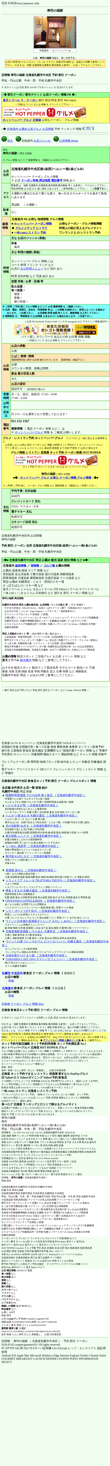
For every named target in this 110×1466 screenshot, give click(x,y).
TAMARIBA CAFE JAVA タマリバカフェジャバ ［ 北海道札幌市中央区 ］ (52, 959)
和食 (11, 980)
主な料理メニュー (31, 268)
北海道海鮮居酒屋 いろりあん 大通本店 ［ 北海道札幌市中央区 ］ (47, 931)
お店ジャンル (42, 140)
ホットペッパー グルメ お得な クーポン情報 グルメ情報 (55, 477)
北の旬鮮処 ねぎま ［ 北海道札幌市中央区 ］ (34, 825)
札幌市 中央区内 (12, 973)
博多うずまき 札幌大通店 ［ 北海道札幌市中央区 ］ (38, 890)
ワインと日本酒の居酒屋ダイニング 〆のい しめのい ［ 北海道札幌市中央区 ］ (56, 921)
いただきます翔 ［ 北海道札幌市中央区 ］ (32, 805)
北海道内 (7, 988)
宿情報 (35, 565)
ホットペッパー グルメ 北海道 (22, 119)
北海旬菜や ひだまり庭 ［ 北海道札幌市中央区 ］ (37, 955)
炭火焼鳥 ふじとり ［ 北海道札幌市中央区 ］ (34, 835)
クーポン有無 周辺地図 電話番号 (41, 180)
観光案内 (26, 660)
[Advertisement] (23, 714)
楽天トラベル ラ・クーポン (20, 100)
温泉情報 (20, 565)
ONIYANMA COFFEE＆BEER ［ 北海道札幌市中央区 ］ (41, 900)
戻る (7, 140)
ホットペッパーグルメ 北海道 (20, 1047)
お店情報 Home (65, 140)
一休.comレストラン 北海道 (18, 1090)
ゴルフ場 (49, 565)
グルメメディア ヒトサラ (31, 228)
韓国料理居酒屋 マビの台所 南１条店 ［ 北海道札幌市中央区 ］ (46, 795)
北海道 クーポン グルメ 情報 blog (22, 1003)
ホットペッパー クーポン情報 (33, 223)
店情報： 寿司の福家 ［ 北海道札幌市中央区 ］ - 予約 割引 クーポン (44, 1341)
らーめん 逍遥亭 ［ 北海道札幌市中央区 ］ (33, 846)
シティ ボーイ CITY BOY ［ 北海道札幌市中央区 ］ (38, 910)
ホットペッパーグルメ (29, 432)
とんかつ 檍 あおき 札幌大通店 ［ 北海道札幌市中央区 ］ (42, 815)
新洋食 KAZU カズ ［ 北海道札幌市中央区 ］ (34, 856)
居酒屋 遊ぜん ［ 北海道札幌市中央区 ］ (31, 870)
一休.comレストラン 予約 (30, 232)
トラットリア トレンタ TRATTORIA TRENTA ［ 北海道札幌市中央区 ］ (51, 880)
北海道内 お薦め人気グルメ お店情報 (30, 128)
